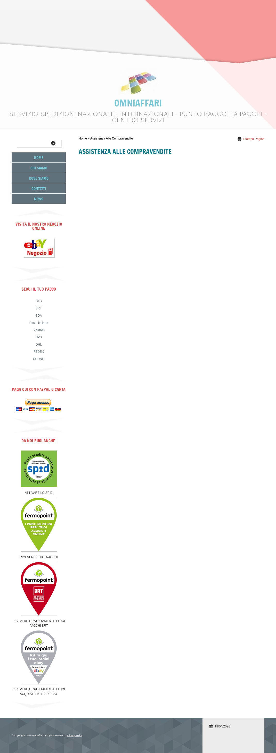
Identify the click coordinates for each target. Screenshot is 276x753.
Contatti (38, 188)
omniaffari (138, 102)
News (38, 199)
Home (83, 138)
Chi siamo (38, 168)
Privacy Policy (74, 735)
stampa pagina (253, 139)
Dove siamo (38, 178)
